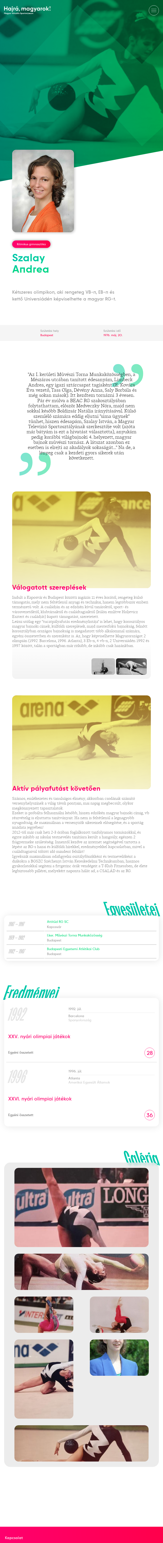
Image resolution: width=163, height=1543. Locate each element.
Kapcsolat (14, 1537)
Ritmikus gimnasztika (31, 244)
